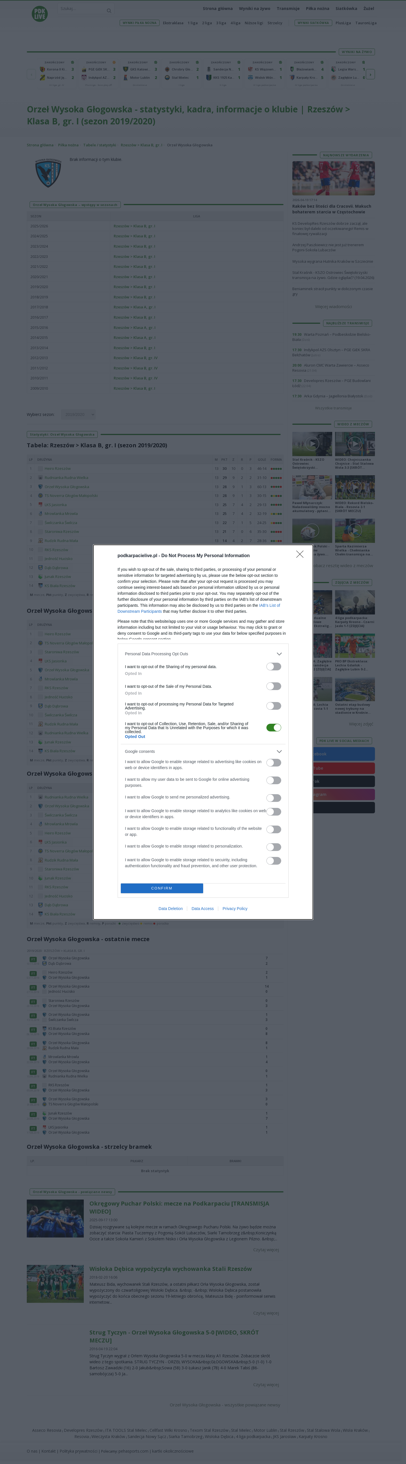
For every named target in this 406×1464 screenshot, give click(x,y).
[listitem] (203, 654)
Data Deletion (171, 908)
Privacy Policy (235, 908)
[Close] (301, 556)
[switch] (273, 666)
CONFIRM (162, 888)
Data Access (202, 908)
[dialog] (203, 732)
